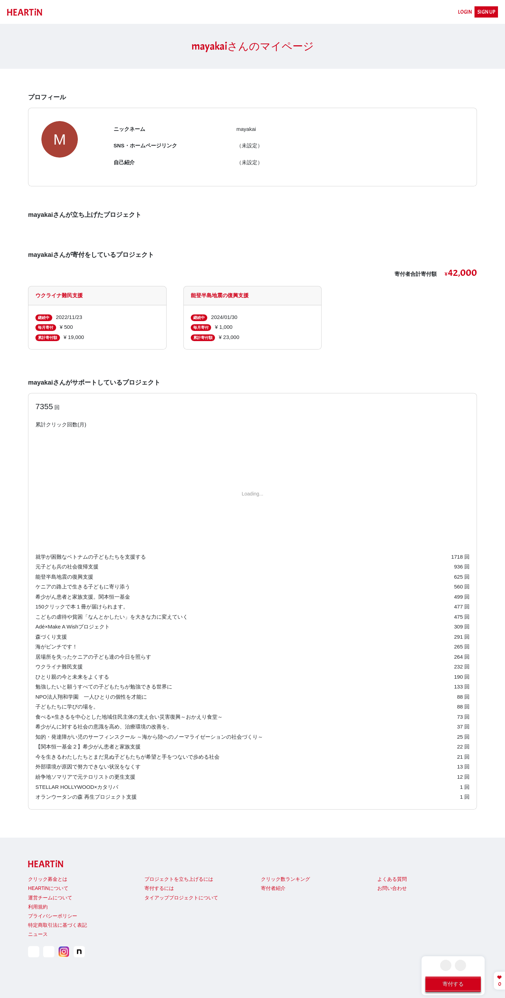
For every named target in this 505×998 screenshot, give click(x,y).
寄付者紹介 (273, 888)
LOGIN (465, 12)
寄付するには (159, 888)
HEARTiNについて (48, 888)
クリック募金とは (47, 879)
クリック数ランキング (285, 879)
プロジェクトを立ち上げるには (178, 879)
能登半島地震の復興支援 (220, 295)
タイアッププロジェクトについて (181, 897)
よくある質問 (392, 879)
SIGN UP (486, 12)
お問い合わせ (392, 888)
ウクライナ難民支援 (59, 295)
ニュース (38, 934)
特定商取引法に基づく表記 (57, 925)
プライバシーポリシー (52, 916)
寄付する (453, 984)
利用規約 (38, 907)
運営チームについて (50, 897)
